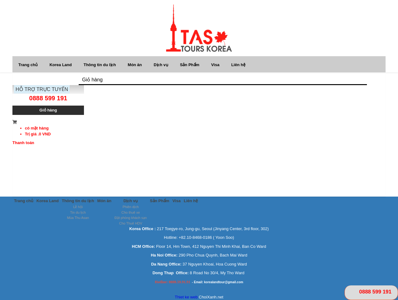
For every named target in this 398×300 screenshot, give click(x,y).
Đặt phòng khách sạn (130, 218)
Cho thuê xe (131, 212)
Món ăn (135, 64)
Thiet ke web (186, 297)
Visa (215, 64)
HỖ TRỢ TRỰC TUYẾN (42, 89)
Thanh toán (23, 142)
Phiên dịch (131, 207)
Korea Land (60, 64)
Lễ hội (78, 207)
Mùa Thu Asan (78, 218)
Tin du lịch (78, 212)
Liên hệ (238, 64)
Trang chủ (28, 64)
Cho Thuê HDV (130, 223)
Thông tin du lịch (100, 64)
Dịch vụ (161, 64)
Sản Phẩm (189, 64)
